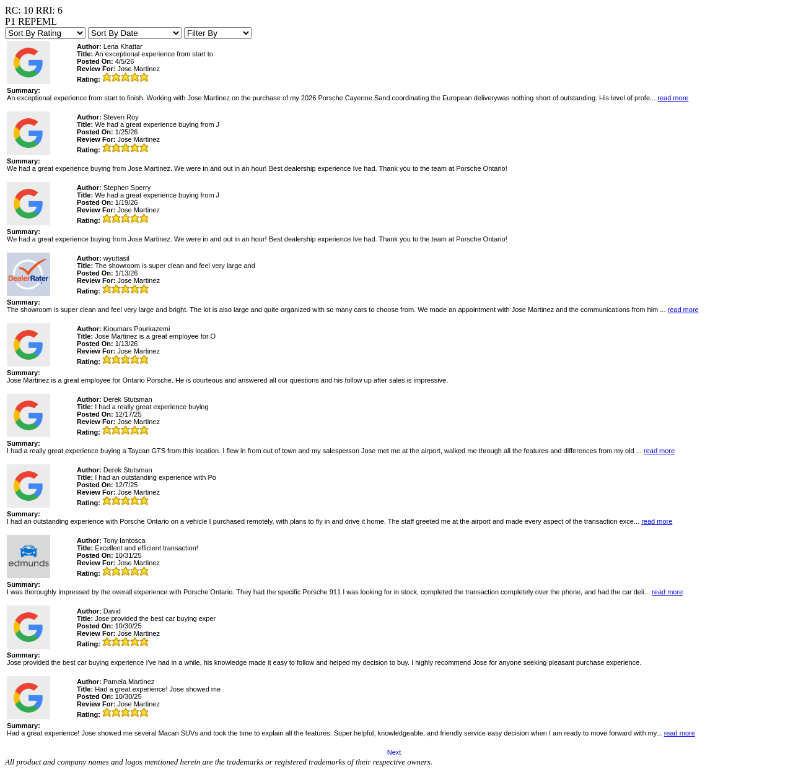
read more (672, 98)
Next (394, 752)
